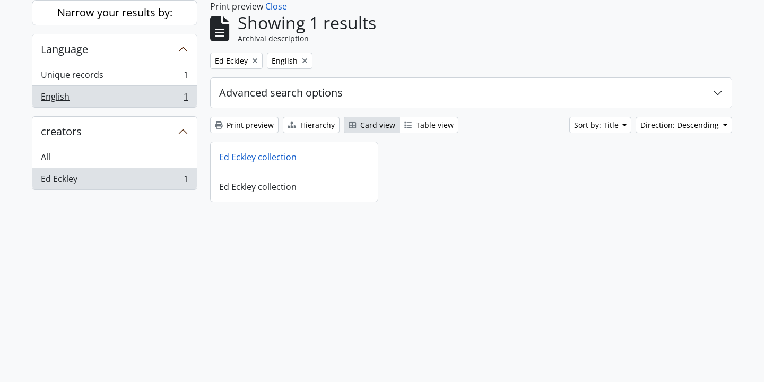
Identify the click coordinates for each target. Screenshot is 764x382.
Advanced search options (281, 92)
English (114, 98)
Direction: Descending (680, 125)
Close (276, 6)
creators (61, 131)
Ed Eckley (114, 180)
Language (64, 49)
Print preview (244, 125)
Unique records (114, 77)
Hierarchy (311, 125)
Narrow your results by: (114, 12)
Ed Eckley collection (258, 157)
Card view (372, 125)
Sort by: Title (597, 125)
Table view (429, 125)
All (45, 157)
